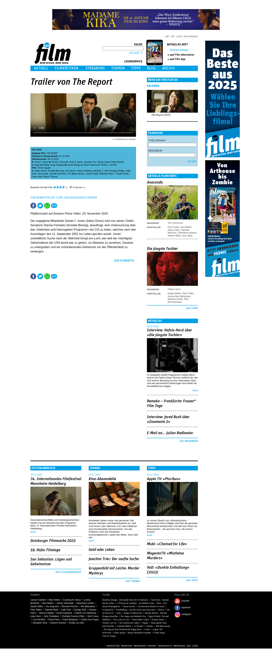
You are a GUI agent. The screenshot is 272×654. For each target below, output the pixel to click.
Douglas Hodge (117, 171)
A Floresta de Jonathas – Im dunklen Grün (135, 603)
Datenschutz (165, 646)
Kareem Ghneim (58, 623)
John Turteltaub (51, 616)
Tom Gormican (175, 222)
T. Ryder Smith (121, 173)
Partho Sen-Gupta (90, 619)
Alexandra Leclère (85, 603)
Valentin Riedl (51, 609)
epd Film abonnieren (182, 54)
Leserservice (133, 61)
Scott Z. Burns (41, 162)
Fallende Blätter (124, 626)
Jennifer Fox (90, 162)
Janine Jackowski (64, 603)
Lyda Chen (35, 616)
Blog (151, 68)
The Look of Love (121, 619)
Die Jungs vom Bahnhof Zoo (133, 616)
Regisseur (155, 150)
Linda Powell (92, 173)
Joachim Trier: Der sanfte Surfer (114, 559)
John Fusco (92, 616)
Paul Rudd (173, 227)
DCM (103, 165)
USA (34, 149)
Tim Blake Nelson (75, 173)
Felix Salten (36, 609)
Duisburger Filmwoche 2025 (53, 541)
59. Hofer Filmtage (45, 550)
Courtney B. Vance (72, 600)
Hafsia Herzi (174, 289)
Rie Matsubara (88, 606)
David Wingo (74, 165)
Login (179, 36)
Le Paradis (138, 626)
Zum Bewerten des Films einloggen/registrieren (63, 197)
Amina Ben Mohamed (179, 296)
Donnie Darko (158, 619)
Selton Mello (174, 235)
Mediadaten (140, 646)
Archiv (168, 68)
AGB (188, 646)
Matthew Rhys (106, 173)
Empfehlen (54, 206)
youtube (185, 601)
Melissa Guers (175, 299)
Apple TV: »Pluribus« (164, 479)
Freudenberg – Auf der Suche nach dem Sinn (135, 609)
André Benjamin (70, 619)
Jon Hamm (70, 171)
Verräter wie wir (109, 623)
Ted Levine (43, 173)
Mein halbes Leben (140, 619)
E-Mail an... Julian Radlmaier (170, 433)
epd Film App (177, 59)
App (173, 36)
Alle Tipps (192, 580)
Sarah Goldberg (84, 171)
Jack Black (185, 227)
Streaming (95, 68)
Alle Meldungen (189, 441)
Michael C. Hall (101, 171)
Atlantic (149, 626)
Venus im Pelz (129, 606)
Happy (145, 623)
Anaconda (155, 182)
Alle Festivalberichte (68, 572)
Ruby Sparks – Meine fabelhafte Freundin (132, 632)
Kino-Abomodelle (102, 479)
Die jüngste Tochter (162, 249)
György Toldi (80, 609)
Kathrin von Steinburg (85, 613)
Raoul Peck (54, 619)
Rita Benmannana (178, 300)
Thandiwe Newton (187, 232)
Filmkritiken (66, 68)
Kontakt (151, 646)
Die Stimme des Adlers (129, 623)
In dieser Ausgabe (179, 50)
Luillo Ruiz (66, 609)
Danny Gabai (103, 162)
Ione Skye (187, 235)
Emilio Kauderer (64, 613)
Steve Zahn (174, 230)
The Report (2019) (160, 115)
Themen (118, 68)
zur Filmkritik (124, 260)
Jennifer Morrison (57, 173)
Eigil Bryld (39, 165)
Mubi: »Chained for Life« (167, 544)
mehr (195, 391)
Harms (161, 609)
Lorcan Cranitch (38, 600)
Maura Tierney (51, 176)
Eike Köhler (54, 600)
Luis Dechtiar (39, 619)
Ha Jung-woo (52, 606)
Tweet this (40, 206)
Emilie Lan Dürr (76, 623)
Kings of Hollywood (133, 613)
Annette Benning (56, 171)
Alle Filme (192, 308)
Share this (33, 206)
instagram (186, 614)
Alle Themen (133, 581)
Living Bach (107, 609)
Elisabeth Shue (40, 623)
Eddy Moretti (117, 162)
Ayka (119, 613)
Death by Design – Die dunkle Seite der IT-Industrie (125, 600)
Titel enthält (157, 140)
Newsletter (113, 646)
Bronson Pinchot (70, 606)
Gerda (147, 629)
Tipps (136, 68)
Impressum (179, 646)
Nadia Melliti (174, 293)
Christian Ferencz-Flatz (73, 616)
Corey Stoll (37, 176)
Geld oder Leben (102, 550)
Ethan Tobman (91, 165)
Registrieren (191, 36)
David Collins (36, 606)
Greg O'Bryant (57, 165)
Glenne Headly (46, 613)
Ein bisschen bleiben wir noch (151, 606)
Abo (167, 36)
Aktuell (41, 68)
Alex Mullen (48, 603)
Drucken (61, 206)
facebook (186, 607)
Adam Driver (41, 171)
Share (47, 206)
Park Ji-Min (188, 293)
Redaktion (126, 646)
